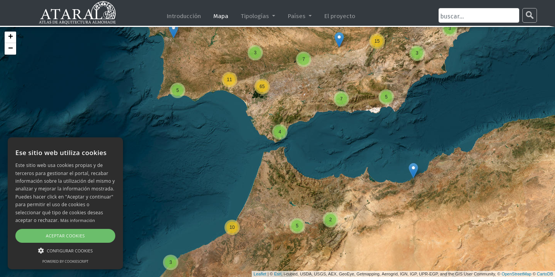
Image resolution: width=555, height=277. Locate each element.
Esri (277, 274)
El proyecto (339, 16)
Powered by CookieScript (65, 261)
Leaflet (260, 274)
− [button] (10, 49)
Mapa (220, 16)
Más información (77, 220)
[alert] (65, 203)
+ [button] (10, 37)
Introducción (183, 16)
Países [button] (297, 16)
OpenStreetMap (517, 274)
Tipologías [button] (256, 16)
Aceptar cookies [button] (65, 236)
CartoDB (545, 274)
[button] (65, 250)
